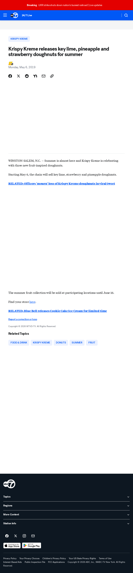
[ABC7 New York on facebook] (7, 536)
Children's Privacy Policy (54, 558)
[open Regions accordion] (66, 505)
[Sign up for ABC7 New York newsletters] (33, 536)
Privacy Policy (10, 558)
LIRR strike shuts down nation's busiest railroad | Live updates (66, 5)
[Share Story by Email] (43, 76)
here (32, 301)
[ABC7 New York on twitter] (15, 536)
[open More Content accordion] (66, 514)
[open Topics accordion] (66, 497)
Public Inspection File (35, 562)
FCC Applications (56, 562)
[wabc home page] (9, 484)
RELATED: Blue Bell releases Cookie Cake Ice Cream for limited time (57, 311)
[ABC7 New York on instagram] (24, 536)
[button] (5, 15)
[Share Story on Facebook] (10, 76)
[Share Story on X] (18, 76)
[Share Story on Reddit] (27, 76)
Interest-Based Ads (12, 562)
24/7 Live (27, 15)
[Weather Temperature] (115, 15)
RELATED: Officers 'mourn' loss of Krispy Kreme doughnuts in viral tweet (61, 183)
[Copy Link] (52, 76)
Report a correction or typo (22, 319)
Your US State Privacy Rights (82, 558)
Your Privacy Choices (29, 558)
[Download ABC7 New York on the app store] (12, 545)
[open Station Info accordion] (66, 523)
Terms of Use (105, 558)
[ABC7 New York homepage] (14, 15)
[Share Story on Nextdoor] (35, 76)
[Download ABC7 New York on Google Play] (31, 545)
